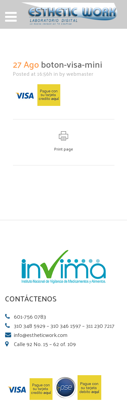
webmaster (79, 73)
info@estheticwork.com (40, 335)
